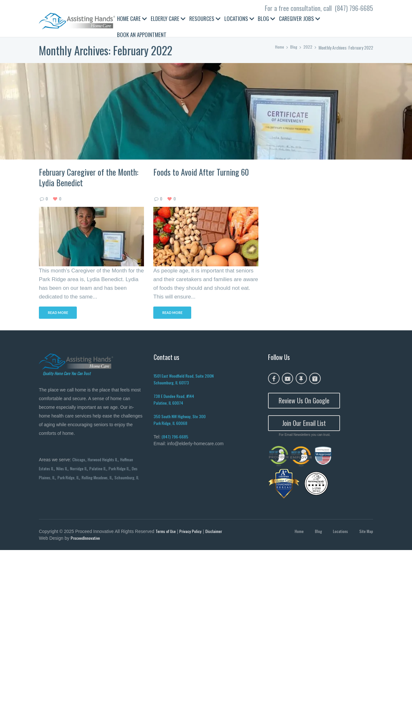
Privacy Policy (193, 532)
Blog (293, 47)
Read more (60, 313)
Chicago (79, 460)
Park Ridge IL (124, 469)
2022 (307, 47)
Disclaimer (217, 532)
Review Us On (304, 402)
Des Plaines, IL (51, 478)
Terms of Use (167, 532)
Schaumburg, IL (52, 488)
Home (278, 47)
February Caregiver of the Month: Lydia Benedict (88, 177)
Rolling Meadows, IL (107, 478)
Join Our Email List (304, 424)
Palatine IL (102, 469)
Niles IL (64, 469)
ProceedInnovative (86, 540)
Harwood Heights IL (104, 460)
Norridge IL (82, 469)
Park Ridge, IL (77, 478)
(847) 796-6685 (354, 8)
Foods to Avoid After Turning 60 (201, 172)
